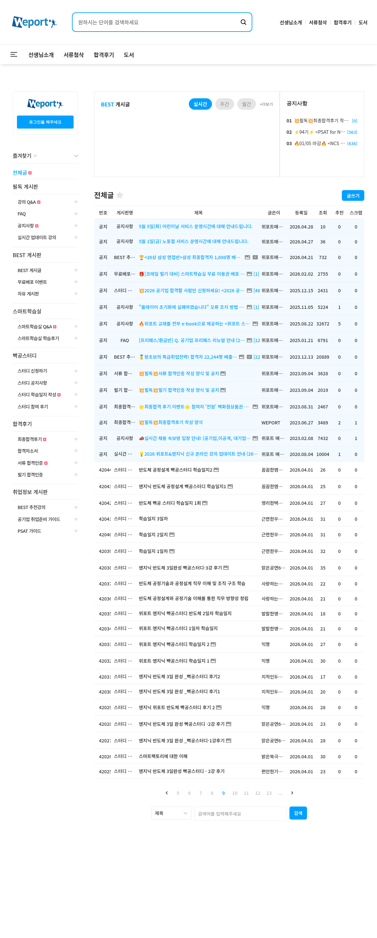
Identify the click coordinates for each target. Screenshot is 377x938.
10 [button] (235, 793)
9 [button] (223, 793)
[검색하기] (243, 22)
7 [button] (201, 793)
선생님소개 (291, 22)
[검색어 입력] (155, 22)
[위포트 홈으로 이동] (34, 22)
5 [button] (178, 793)
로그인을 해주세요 (45, 122)
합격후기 (343, 22)
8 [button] (212, 793)
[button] (166, 792)
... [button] (280, 793)
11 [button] (246, 793)
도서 (363, 22)
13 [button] (269, 793)
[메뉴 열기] (14, 54)
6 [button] (189, 793)
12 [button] (257, 793)
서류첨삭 (318, 22)
